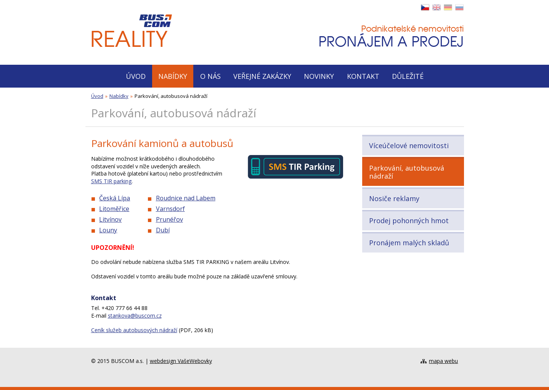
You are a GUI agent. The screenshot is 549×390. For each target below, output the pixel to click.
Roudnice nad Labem (185, 198)
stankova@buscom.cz (135, 315)
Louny (108, 230)
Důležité (408, 76)
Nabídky (172, 76)
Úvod (136, 76)
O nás (210, 76)
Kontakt (363, 76)
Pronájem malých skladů (409, 242)
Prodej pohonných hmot (409, 220)
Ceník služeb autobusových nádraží (134, 330)
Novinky (319, 76)
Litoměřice (114, 209)
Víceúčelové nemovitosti (409, 145)
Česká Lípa (114, 198)
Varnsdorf (170, 209)
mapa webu (443, 360)
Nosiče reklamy (394, 198)
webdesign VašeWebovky (181, 360)
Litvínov (110, 219)
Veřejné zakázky (262, 76)
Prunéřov (169, 219)
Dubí (163, 230)
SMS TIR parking (111, 181)
